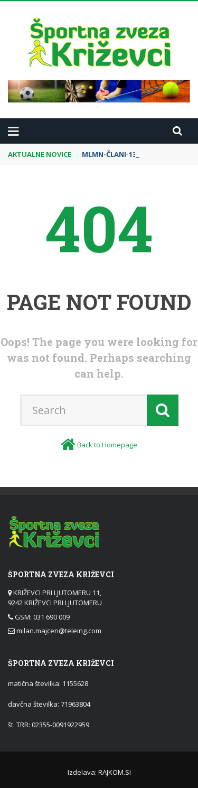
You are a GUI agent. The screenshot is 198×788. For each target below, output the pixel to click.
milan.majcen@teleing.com (58, 630)
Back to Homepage (107, 444)
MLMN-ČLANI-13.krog (118, 154)
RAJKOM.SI (114, 772)
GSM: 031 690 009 (42, 617)
